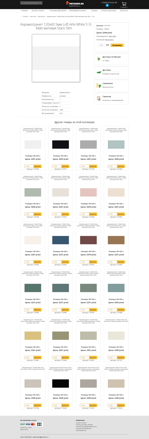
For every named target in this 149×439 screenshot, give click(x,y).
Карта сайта (24, 429)
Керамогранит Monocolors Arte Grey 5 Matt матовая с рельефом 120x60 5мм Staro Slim (88, 369)
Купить (37, 166)
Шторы (94, 10)
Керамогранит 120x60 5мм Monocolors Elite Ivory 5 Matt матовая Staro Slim (32, 225)
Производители (81, 430)
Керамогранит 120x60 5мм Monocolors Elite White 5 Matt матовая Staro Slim (33, 130)
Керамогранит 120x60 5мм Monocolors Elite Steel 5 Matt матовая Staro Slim (60, 177)
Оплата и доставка (108, 10)
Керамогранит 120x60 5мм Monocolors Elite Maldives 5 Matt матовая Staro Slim (33, 273)
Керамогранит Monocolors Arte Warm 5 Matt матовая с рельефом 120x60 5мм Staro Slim (116, 369)
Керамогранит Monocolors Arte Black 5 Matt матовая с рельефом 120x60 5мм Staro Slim (60, 369)
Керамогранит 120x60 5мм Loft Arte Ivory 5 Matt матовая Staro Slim (116, 320)
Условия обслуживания (83, 428)
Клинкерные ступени (77, 10)
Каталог (25, 16)
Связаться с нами (26, 427)
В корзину (117, 45)
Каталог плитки (38, 10)
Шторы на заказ (81, 423)
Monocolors (41, 16)
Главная (24, 10)
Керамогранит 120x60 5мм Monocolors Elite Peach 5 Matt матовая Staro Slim (88, 177)
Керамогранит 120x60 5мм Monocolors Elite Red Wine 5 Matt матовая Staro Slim (88, 225)
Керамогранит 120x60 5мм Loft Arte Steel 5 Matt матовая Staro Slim (33, 368)
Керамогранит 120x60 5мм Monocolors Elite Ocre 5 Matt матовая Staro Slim (116, 225)
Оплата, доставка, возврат (84, 425)
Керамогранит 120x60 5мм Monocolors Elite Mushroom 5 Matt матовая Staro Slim (88, 321)
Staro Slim (33, 16)
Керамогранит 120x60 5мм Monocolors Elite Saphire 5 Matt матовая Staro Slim (60, 225)
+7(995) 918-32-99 (109, 2)
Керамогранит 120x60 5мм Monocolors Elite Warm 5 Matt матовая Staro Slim (116, 177)
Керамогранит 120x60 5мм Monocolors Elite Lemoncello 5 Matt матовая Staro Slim (33, 321)
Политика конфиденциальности (86, 426)
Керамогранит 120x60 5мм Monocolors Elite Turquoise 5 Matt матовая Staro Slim (60, 273)
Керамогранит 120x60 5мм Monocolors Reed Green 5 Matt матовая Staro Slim (32, 177)
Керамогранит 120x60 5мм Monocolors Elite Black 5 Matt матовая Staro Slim (60, 130)
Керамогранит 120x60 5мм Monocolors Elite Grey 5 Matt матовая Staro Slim (88, 130)
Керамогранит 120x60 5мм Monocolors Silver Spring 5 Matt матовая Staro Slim (116, 130)
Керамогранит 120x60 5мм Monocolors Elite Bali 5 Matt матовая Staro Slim (116, 273)
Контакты (124, 10)
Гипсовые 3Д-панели (58, 10)
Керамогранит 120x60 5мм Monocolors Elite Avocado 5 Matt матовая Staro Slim (60, 321)
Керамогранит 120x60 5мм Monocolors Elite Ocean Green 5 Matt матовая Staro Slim (88, 273)
